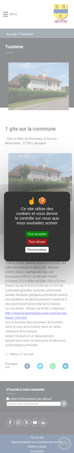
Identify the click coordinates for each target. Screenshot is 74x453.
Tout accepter (36, 234)
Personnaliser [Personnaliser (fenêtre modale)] (37, 249)
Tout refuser (37, 242)
